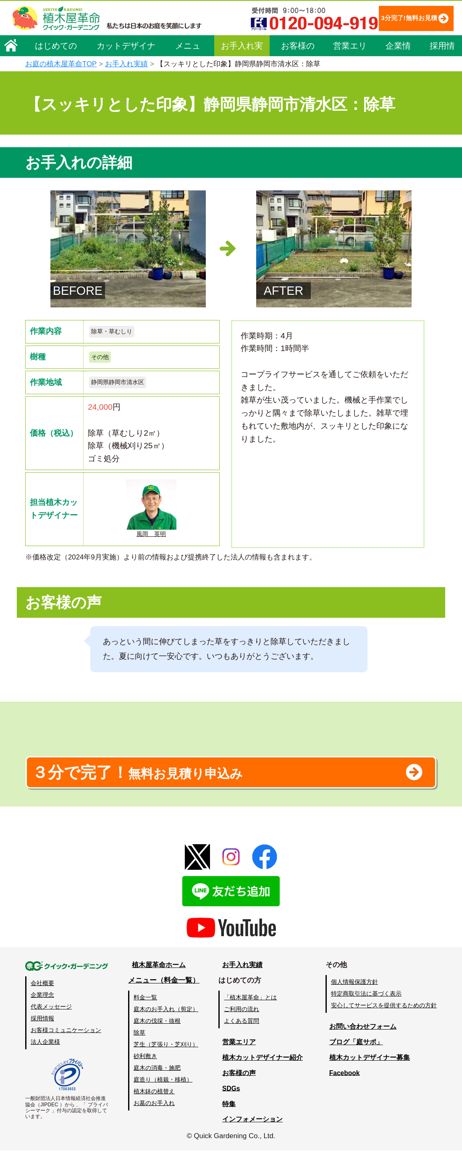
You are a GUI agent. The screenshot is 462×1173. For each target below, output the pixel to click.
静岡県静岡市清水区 (123, 388)
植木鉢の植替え (155, 1114)
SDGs (229, 1111)
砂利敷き (146, 1078)
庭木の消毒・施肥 (157, 1090)
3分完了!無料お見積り (392, 17)
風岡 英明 (151, 515)
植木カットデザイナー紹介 (263, 1080)
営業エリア (350, 47)
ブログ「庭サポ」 (354, 1065)
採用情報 (442, 47)
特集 (227, 1127)
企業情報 (398, 47)
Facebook (342, 1096)
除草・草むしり (116, 332)
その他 (102, 360)
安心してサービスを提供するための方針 (384, 1028)
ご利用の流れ (243, 1031)
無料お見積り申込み (203, 790)
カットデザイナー (126, 47)
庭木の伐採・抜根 (157, 1043)
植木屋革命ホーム (157, 987)
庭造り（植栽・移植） (163, 1102)
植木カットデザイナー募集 (368, 1080)
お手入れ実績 (242, 47)
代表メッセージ (51, 1029)
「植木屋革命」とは (252, 1020)
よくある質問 (243, 1043)
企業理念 (42, 1017)
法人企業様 (45, 1064)
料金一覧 (146, 1020)
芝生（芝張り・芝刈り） (166, 1067)
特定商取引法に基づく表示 (366, 1016)
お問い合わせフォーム (361, 1049)
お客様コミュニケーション (66, 1053)
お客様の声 (298, 47)
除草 (140, 1055)
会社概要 (42, 1005)
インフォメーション (252, 1142)
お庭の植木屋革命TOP (61, 64)
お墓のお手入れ (155, 1126)
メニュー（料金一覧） (164, 1003)
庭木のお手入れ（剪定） (166, 1031)
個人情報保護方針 (354, 1004)
